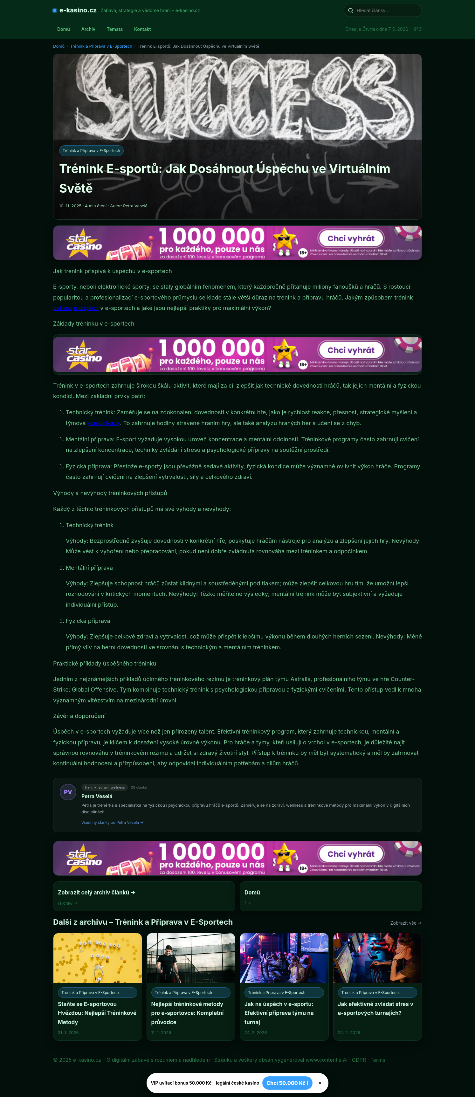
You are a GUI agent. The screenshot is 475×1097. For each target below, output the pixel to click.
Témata (115, 29)
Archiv (88, 29)
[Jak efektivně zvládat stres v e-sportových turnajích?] (378, 986)
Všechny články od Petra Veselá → (112, 822)
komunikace (103, 423)
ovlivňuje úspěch (76, 308)
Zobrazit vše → (406, 923)
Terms (377, 1060)
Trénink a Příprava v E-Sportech (101, 46)
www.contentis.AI (327, 1060)
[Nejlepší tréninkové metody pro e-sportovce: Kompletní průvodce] (191, 986)
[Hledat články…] (387, 10)
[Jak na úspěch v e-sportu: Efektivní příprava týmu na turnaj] (284, 986)
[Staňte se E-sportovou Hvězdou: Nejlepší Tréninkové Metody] (97, 986)
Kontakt (142, 29)
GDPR (359, 1060)
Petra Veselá (97, 796)
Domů (63, 29)
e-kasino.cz (78, 10)
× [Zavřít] (320, 1083)
